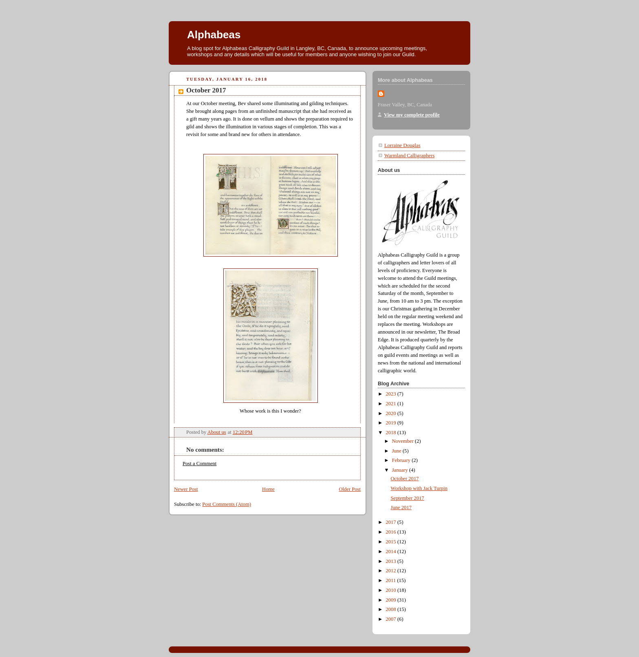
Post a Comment (199, 463)
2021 (391, 404)
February (402, 460)
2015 (391, 542)
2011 (391, 580)
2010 (391, 590)
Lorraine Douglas (402, 145)
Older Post (350, 489)
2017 (391, 522)
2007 (391, 619)
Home (268, 489)
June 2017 (401, 507)
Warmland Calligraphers (409, 155)
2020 (391, 413)
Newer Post (186, 489)
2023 (391, 394)
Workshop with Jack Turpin (419, 488)
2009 (391, 600)
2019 (391, 423)
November (403, 441)
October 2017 (405, 478)
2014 (391, 551)
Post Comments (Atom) (226, 504)
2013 (391, 561)
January (400, 470)
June (397, 451)
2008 (391, 609)
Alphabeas (214, 35)
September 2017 (407, 498)
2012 (391, 571)
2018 (391, 432)
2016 (391, 532)
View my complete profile (412, 115)
